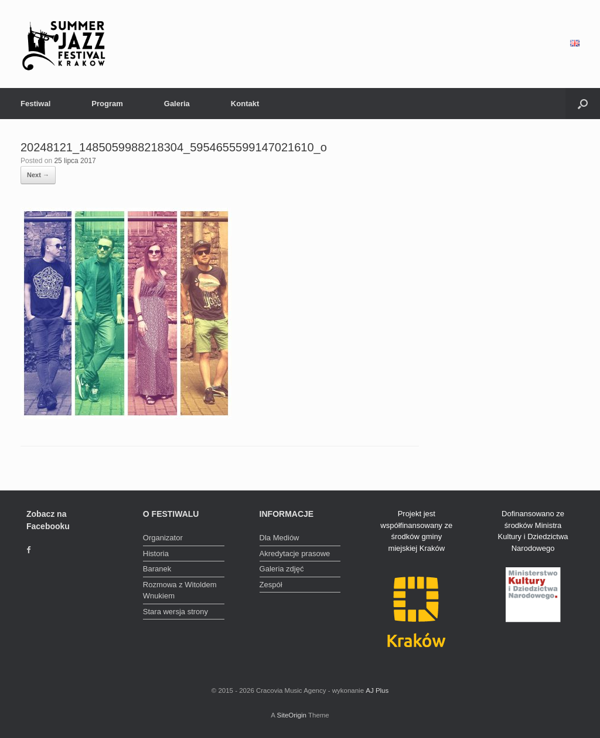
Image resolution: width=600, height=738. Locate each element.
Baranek (157, 568)
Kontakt (245, 103)
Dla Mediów (279, 537)
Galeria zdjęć (282, 568)
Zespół (271, 584)
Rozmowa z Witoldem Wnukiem (180, 590)
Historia (156, 553)
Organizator (163, 537)
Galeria (177, 103)
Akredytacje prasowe (295, 553)
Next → (38, 174)
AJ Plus (377, 690)
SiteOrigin (291, 715)
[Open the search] (582, 103)
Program (106, 103)
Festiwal (35, 103)
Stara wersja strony (175, 611)
